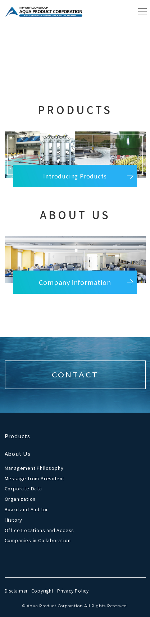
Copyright (42, 590)
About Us (18, 453)
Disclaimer (16, 590)
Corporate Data (23, 488)
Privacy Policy (73, 590)
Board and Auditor (27, 509)
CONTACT (75, 375)
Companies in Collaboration (38, 540)
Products (17, 436)
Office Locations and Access (39, 530)
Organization (20, 498)
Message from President (35, 478)
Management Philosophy (34, 467)
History (14, 519)
